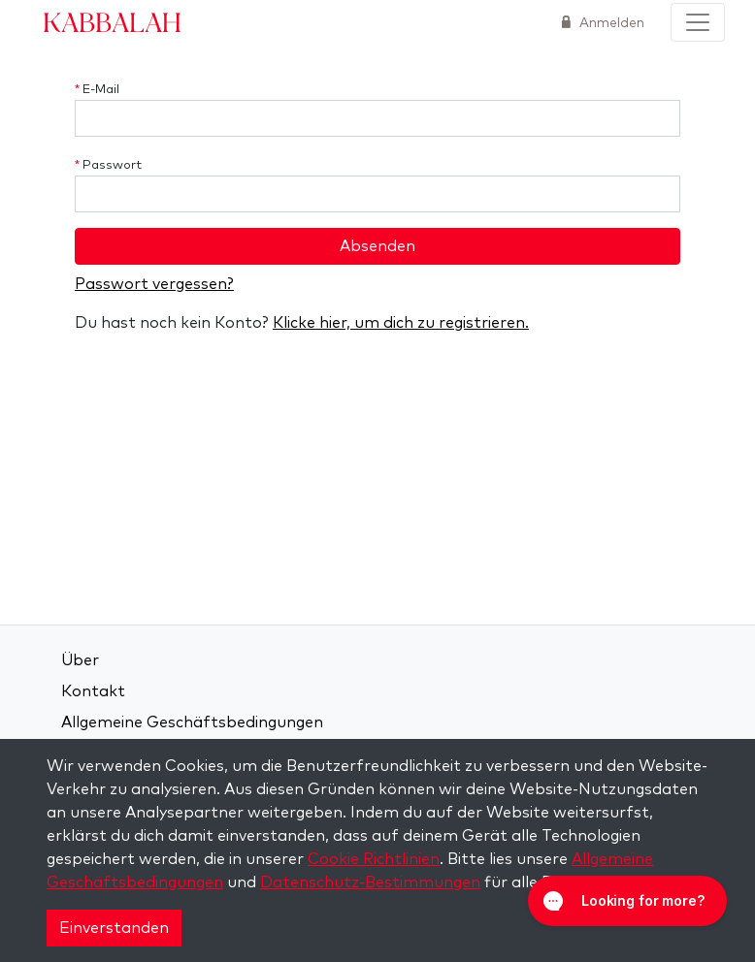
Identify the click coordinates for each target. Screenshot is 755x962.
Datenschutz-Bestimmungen (370, 882)
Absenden (377, 246)
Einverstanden (114, 928)
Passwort (108, 165)
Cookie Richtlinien (374, 859)
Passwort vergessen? (154, 284)
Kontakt (93, 691)
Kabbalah (112, 21)
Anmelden (609, 23)
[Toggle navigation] (698, 22)
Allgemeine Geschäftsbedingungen (192, 722)
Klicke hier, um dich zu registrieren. (401, 323)
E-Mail (97, 89)
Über (80, 660)
